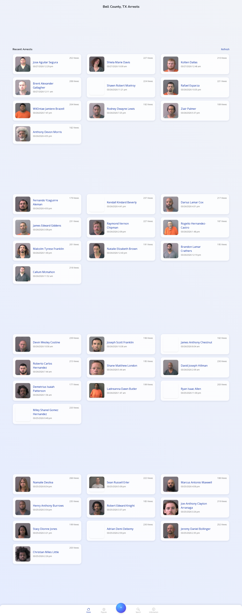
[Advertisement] (113, 23)
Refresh (225, 49)
